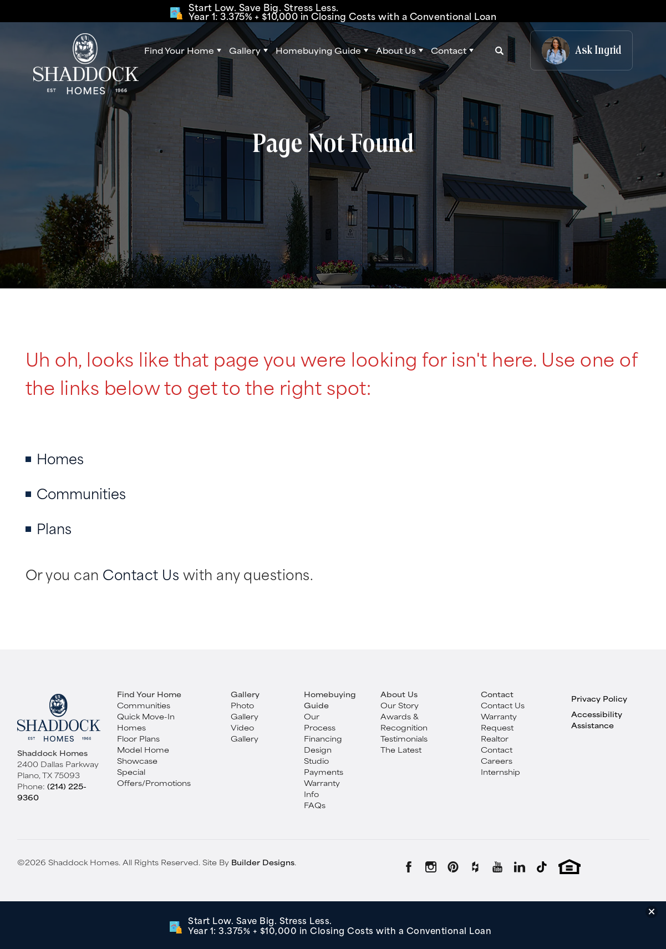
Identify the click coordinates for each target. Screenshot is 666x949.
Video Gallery (244, 733)
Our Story (399, 705)
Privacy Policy (599, 698)
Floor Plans (138, 738)
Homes (60, 458)
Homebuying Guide (330, 699)
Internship (500, 771)
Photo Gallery (244, 710)
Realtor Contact (496, 744)
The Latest (400, 749)
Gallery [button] (245, 50)
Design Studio (318, 755)
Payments (323, 771)
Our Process (319, 722)
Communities (81, 493)
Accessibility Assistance (596, 719)
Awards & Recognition (404, 722)
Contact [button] (448, 50)
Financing (323, 738)
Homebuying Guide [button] (318, 50)
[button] (182, 50)
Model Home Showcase (143, 755)
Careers (496, 760)
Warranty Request (499, 722)
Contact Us (141, 574)
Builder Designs (262, 861)
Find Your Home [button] (179, 50)
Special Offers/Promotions (154, 777)
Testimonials (404, 738)
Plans (54, 528)
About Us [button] (396, 50)
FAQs (315, 804)
